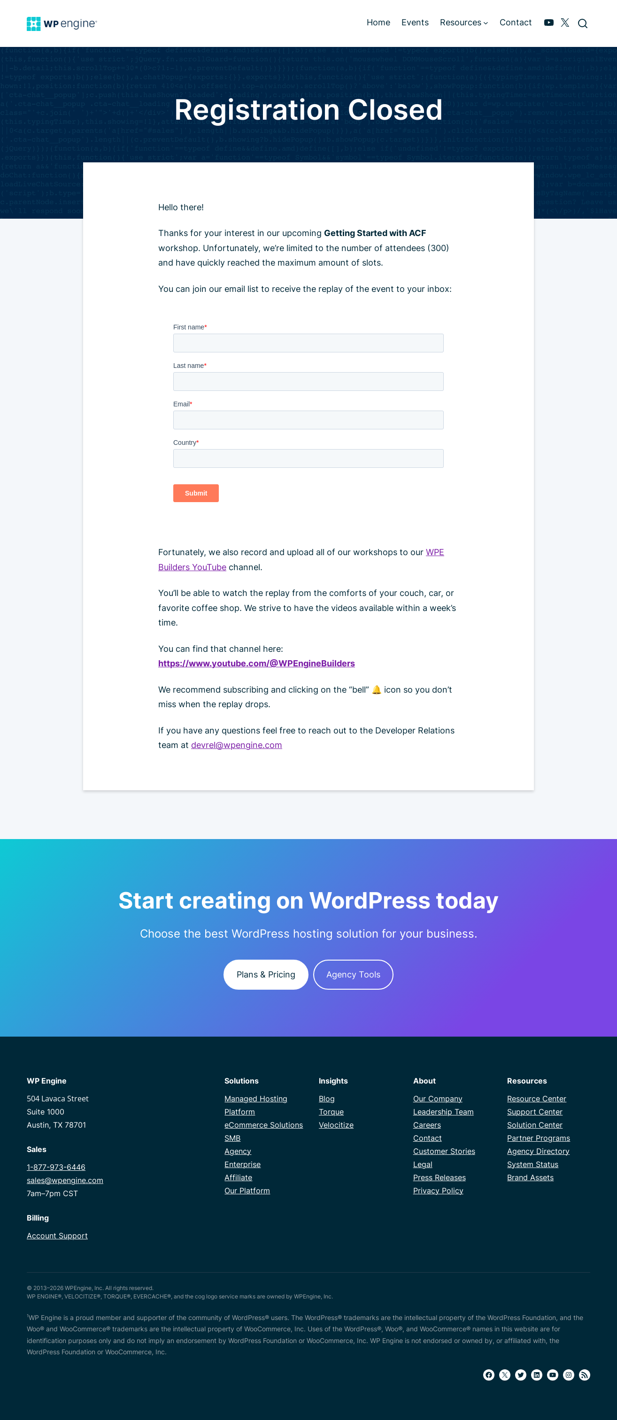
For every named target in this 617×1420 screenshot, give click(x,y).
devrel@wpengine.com (236, 745)
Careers (427, 1125)
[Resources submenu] (485, 22)
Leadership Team (443, 1111)
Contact (427, 1138)
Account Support (57, 1235)
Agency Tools (353, 974)
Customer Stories (444, 1151)
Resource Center (536, 1098)
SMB (232, 1138)
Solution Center (535, 1125)
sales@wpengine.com (65, 1180)
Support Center (535, 1111)
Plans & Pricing (266, 974)
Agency (237, 1151)
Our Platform (247, 1190)
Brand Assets (530, 1177)
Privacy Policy (438, 1190)
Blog (327, 1098)
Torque (331, 1111)
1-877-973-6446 (56, 1167)
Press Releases (439, 1177)
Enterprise (242, 1164)
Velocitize (336, 1125)
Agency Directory (538, 1151)
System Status (532, 1164)
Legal (422, 1164)
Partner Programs (538, 1138)
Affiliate (238, 1177)
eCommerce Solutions (263, 1125)
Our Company (438, 1098)
